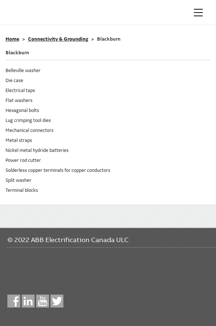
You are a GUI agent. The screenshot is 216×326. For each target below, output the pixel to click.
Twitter (56, 301)
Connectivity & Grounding (58, 39)
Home (12, 39)
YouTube (42, 301)
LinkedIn (28, 301)
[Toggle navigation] (198, 12)
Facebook (13, 301)
